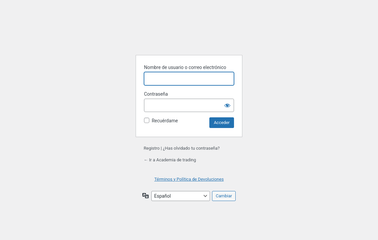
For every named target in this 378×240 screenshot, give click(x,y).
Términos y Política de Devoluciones (189, 179)
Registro (152, 148)
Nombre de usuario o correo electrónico (185, 67)
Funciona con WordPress (189, 33)
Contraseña (156, 94)
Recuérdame (165, 120)
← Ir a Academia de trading (170, 159)
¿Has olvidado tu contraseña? (191, 148)
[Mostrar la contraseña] (227, 105)
